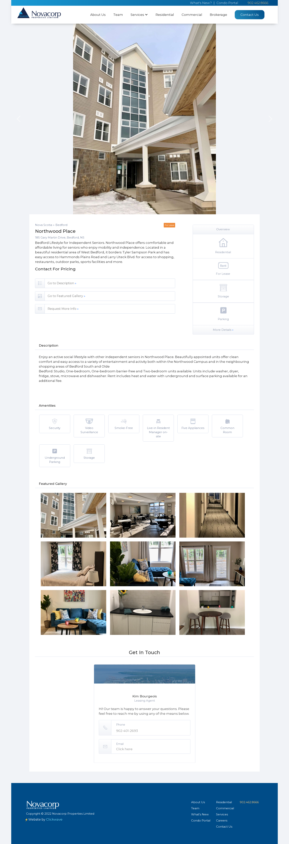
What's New (200, 814)
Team (118, 15)
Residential (165, 15)
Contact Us (249, 15)
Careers (221, 820)
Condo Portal (227, 3)
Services (222, 814)
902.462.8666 (258, 3)
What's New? (201, 3)
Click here (124, 764)
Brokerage (218, 15)
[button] (139, 14)
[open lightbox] (73, 515)
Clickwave (54, 819)
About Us (98, 15)
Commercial (192, 15)
